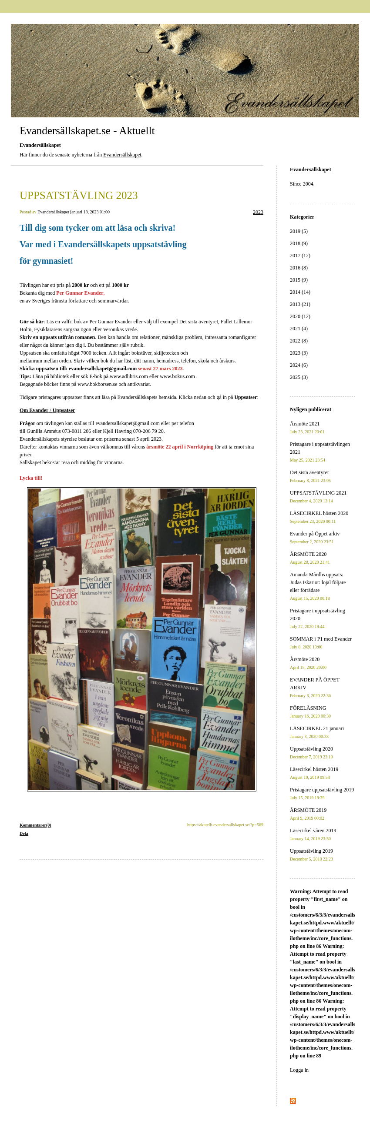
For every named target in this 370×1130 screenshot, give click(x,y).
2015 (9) (299, 280)
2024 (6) (299, 365)
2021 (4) (299, 329)
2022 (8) (299, 341)
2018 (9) (299, 243)
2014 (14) (300, 292)
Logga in (299, 1070)
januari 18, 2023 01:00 (90, 211)
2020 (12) (300, 316)
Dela (24, 833)
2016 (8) (299, 268)
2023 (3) (299, 353)
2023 (258, 212)
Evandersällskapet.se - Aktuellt (87, 130)
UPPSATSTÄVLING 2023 (79, 195)
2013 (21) (300, 304)
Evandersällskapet (122, 155)
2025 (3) (299, 377)
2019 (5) (299, 231)
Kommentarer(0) (35, 825)
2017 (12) (300, 256)
